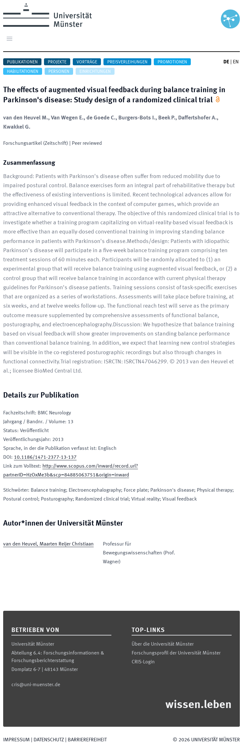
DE (226, 62)
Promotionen (172, 62)
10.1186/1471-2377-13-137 (45, 457)
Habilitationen (22, 71)
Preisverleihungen (127, 62)
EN (236, 62)
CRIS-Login (143, 662)
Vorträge (87, 62)
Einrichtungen (95, 71)
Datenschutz (49, 740)
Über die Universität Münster (163, 644)
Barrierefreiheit (87, 740)
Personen (58, 71)
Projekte (57, 62)
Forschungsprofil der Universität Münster (176, 653)
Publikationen (22, 62)
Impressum (16, 740)
